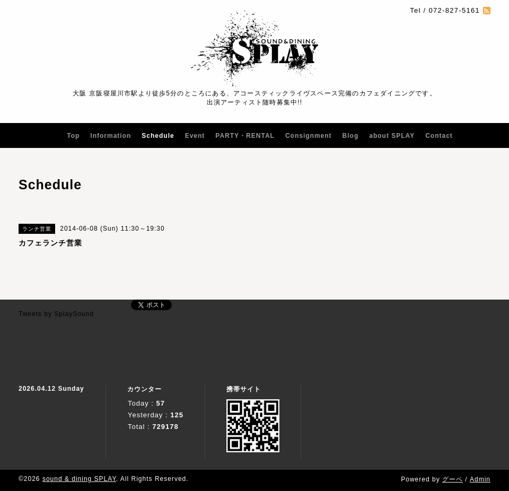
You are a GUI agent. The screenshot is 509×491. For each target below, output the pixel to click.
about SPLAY (392, 135)
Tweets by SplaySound (56, 314)
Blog (351, 135)
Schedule (158, 135)
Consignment (308, 135)
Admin (480, 479)
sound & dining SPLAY (79, 479)
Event (195, 135)
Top (73, 135)
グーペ (452, 479)
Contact (439, 135)
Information (110, 135)
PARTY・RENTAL (245, 135)
